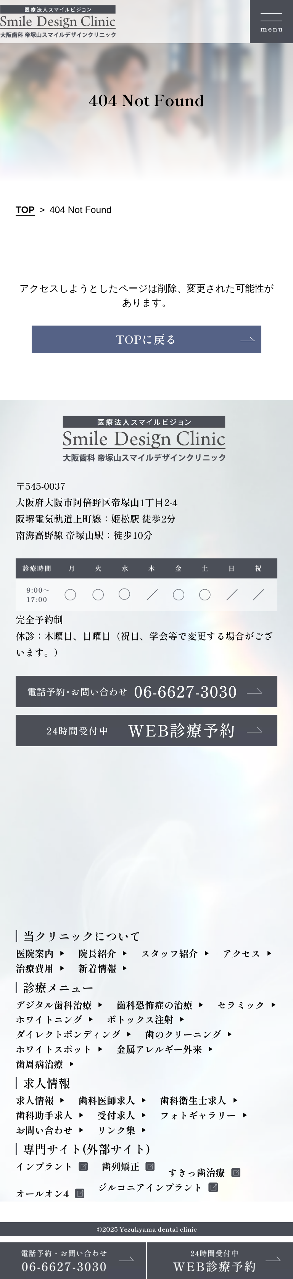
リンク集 (116, 1133)
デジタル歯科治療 (54, 1008)
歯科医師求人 (106, 1104)
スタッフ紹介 (169, 957)
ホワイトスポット (54, 1053)
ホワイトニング (49, 1023)
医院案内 (35, 957)
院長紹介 (97, 957)
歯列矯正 (120, 1170)
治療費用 (35, 972)
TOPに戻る (146, 341)
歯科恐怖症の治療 (154, 1008)
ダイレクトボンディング (68, 1038)
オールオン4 (42, 1197)
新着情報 (97, 972)
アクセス (241, 957)
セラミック (241, 1008)
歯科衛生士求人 (193, 1104)
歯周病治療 (39, 1067)
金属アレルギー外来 (159, 1053)
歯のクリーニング (183, 1038)
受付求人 (116, 1119)
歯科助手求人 (44, 1119)
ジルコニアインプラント (150, 1191)
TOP (25, 210)
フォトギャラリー (198, 1119)
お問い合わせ (44, 1133)
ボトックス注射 (140, 1023)
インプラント (44, 1170)
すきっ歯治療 (196, 1176)
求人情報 (35, 1104)
